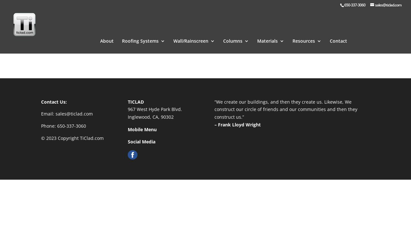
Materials (267, 33)
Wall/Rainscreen (190, 33)
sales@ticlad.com (74, 114)
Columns (232, 33)
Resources (304, 33)
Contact (338, 33)
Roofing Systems (140, 33)
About (107, 33)
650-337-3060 (71, 126)
